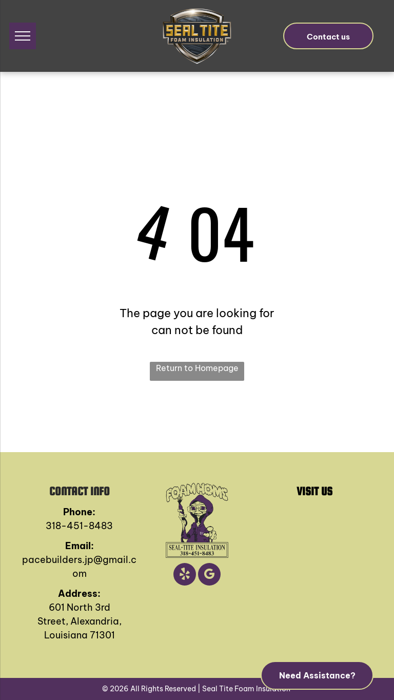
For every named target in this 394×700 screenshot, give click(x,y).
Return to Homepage (197, 368)
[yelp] (184, 575)
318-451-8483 (79, 526)
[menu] (22, 36)
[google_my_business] (209, 575)
